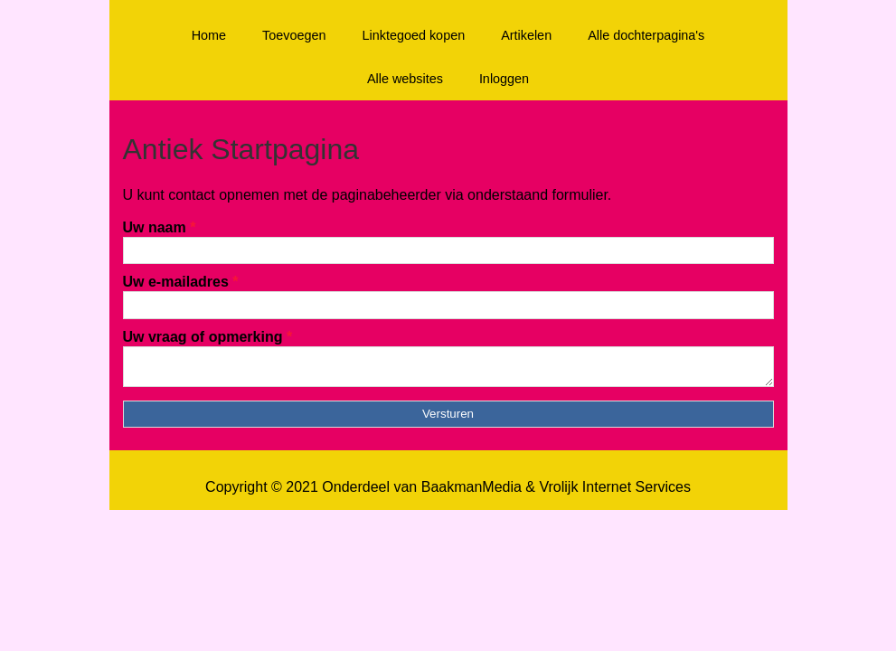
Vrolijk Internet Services (614, 492)
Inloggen (504, 78)
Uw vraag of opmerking (208, 336)
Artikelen (526, 35)
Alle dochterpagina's (646, 35)
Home (209, 35)
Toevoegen (293, 35)
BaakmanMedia (471, 492)
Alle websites (405, 78)
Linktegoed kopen (414, 35)
